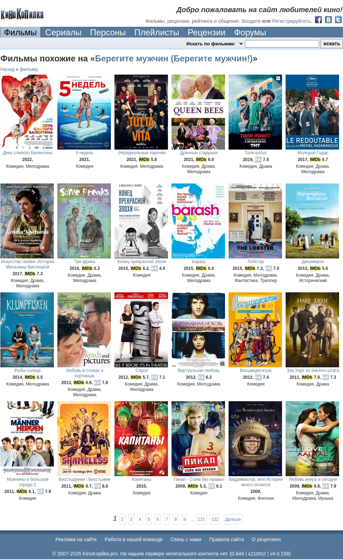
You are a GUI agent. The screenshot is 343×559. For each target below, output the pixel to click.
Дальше (233, 519)
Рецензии (206, 32)
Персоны (108, 32)
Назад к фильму (19, 69)
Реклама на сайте (76, 539)
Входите (251, 21)
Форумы (250, 32)
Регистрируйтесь (291, 21)
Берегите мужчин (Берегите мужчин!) (173, 58)
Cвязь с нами (185, 539)
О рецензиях (266, 539)
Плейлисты (156, 32)
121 (201, 519)
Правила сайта (226, 539)
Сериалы (63, 32)
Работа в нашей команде (134, 539)
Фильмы (20, 32)
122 (215, 519)
